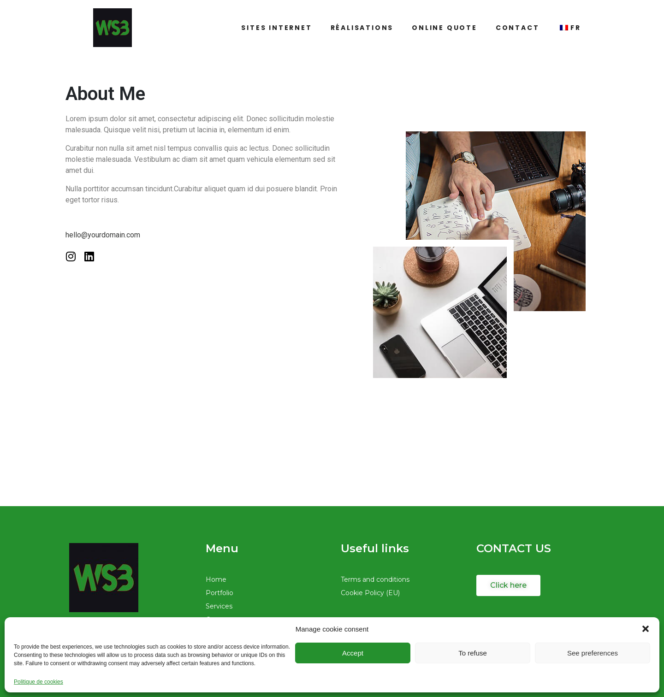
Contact (518, 27)
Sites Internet (276, 27)
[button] (645, 628)
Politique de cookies (38, 682)
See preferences (592, 653)
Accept (352, 653)
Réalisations (362, 27)
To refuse (472, 653)
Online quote (444, 27)
